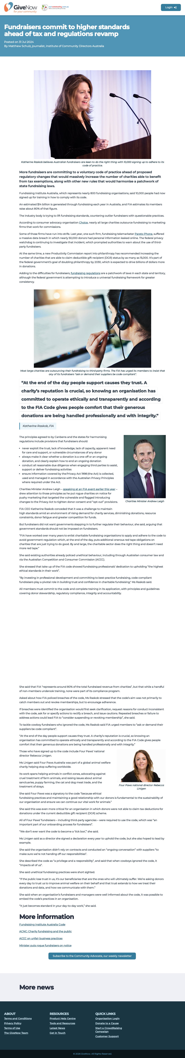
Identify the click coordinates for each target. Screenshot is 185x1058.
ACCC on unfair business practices (40, 938)
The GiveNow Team (16, 1032)
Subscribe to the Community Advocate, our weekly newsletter (92, 956)
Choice (83, 222)
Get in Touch (57, 1032)
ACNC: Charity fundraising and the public (45, 931)
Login (171, 7)
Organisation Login (107, 1018)
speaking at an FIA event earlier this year (89, 489)
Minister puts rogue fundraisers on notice (45, 945)
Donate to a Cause (107, 1023)
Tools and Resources (62, 1023)
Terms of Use (12, 1028)
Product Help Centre (63, 1018)
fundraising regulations (85, 273)
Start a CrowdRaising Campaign (108, 1030)
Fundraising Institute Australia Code (42, 924)
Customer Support (107, 1036)
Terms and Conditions (18, 1018)
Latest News (57, 1028)
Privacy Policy (12, 1023)
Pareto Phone (143, 234)
